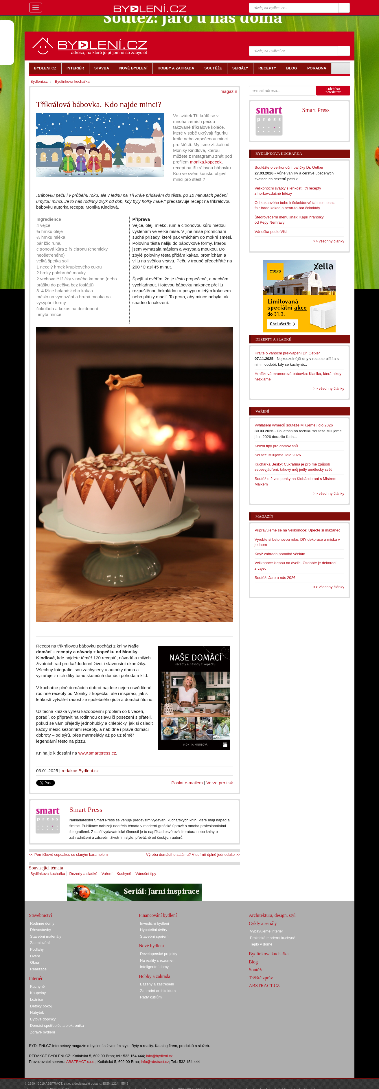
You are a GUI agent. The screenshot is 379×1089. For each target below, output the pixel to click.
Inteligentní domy (154, 967)
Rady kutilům (151, 997)
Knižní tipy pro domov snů (276, 446)
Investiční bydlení (154, 923)
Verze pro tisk (219, 782)
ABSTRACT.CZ (264, 985)
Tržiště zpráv (261, 977)
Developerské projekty (158, 954)
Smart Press (85, 809)
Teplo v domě (261, 944)
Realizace (38, 969)
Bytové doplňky (43, 1019)
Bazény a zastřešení (157, 984)
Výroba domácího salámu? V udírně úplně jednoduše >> (193, 854)
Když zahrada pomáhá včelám (280, 554)
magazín (228, 91)
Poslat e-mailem (187, 782)
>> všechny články (328, 241)
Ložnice (36, 999)
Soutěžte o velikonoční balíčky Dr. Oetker (289, 167)
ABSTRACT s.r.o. (80, 1061)
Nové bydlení (151, 945)
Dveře (35, 956)
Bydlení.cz (39, 81)
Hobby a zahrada (154, 976)
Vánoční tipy (145, 873)
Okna (34, 962)
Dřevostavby (40, 930)
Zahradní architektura (158, 991)
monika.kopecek (205, 161)
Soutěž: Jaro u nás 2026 (275, 577)
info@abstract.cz (155, 1061)
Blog (253, 961)
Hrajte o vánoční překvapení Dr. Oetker (287, 353)
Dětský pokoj (40, 1006)
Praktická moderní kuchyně (272, 938)
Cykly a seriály (263, 923)
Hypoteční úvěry (153, 930)
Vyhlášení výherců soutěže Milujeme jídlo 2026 (294, 425)
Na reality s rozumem (158, 960)
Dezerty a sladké (83, 873)
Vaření (107, 873)
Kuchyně (124, 873)
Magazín (264, 516)
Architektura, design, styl (272, 915)
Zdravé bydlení (42, 1032)
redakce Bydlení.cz (80, 770)
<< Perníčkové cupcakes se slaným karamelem (68, 854)
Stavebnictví (40, 915)
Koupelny (38, 993)
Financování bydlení (158, 915)
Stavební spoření (154, 936)
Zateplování (40, 943)
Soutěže (256, 969)
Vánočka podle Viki (270, 231)
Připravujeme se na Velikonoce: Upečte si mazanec (297, 530)
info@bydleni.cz (159, 1056)
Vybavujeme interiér (266, 931)
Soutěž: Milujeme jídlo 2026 (278, 455)
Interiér (36, 978)
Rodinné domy (42, 923)
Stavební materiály (45, 936)
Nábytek (37, 1012)
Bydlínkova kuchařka (47, 873)
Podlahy (37, 949)
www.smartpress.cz (97, 752)
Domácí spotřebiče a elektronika (57, 1025)
